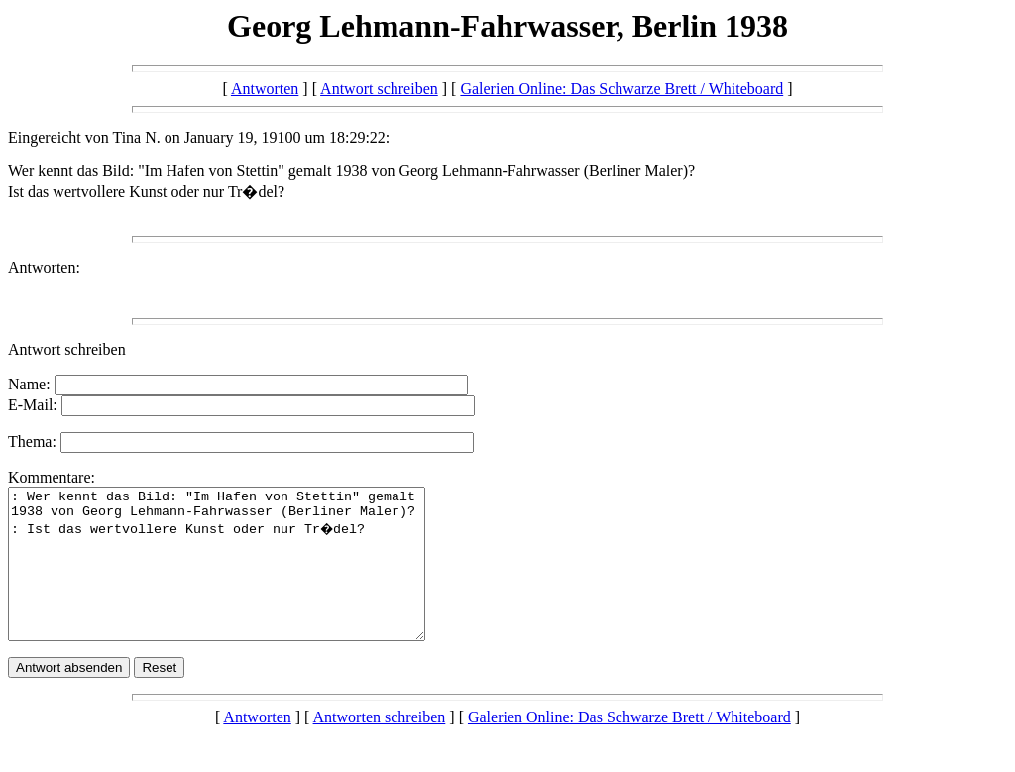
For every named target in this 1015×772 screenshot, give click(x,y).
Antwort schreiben (379, 88)
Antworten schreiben (379, 746)
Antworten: (44, 267)
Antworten (264, 88)
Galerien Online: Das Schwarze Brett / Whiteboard (621, 88)
